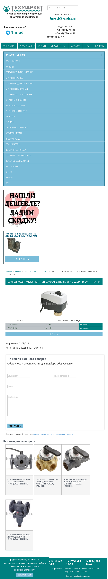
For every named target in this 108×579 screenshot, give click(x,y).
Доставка (75, 46)
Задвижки (10, 116)
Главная (8, 271)
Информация (26, 46)
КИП (7, 183)
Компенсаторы (13, 144)
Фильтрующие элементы (17, 128)
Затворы (10, 67)
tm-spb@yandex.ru (63, 18)
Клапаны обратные (14, 78)
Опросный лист (58, 46)
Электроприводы (14, 133)
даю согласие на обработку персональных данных (53, 434)
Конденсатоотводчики (16, 100)
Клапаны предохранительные (19, 83)
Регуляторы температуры (17, 111)
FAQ (87, 46)
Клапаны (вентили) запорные (19, 72)
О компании (9, 46)
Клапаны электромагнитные (19, 94)
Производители (13, 166)
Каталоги (42, 46)
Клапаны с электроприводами (36, 271)
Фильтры (10, 122)
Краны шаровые (13, 61)
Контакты (99, 46)
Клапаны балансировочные (19, 155)
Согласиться (25, 575)
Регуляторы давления (16, 106)
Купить (54, 334)
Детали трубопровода (16, 150)
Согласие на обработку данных (78, 576)
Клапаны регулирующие (17, 89)
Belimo (9, 172)
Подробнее (21, 259)
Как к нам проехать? (15, 27)
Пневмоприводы (13, 139)
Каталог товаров (15, 55)
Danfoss (10, 178)
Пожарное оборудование (17, 161)
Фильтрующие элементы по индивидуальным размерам (21, 235)
